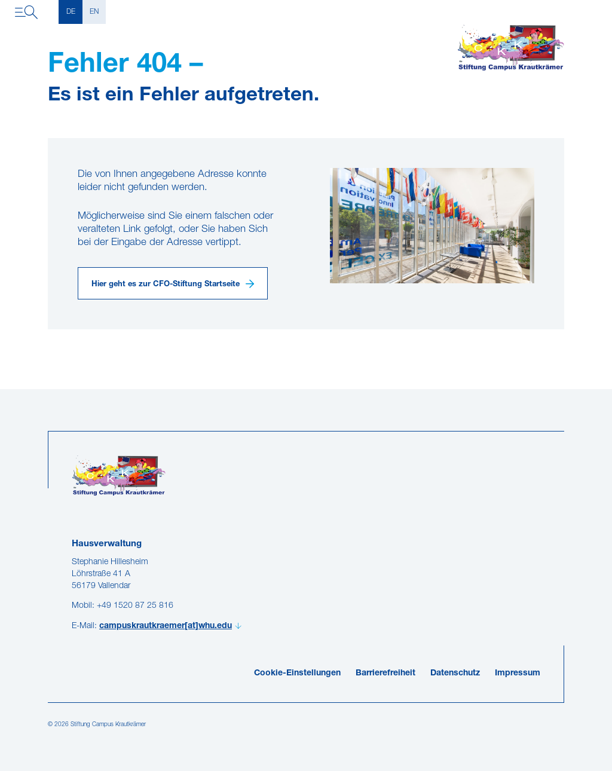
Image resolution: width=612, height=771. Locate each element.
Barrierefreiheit (385, 673)
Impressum (517, 673)
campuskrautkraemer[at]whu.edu (165, 626)
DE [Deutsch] (70, 12)
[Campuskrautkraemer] (510, 47)
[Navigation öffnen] (26, 12)
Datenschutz (455, 673)
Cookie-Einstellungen (297, 673)
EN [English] (94, 12)
